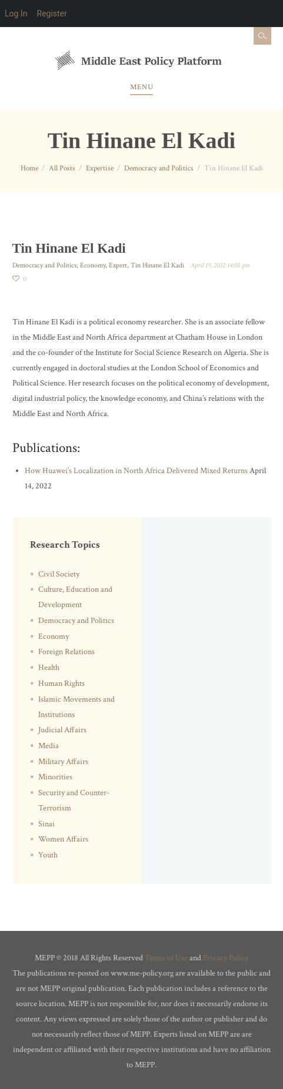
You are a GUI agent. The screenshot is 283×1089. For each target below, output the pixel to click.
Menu (141, 87)
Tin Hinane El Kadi (157, 265)
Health (48, 667)
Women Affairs (63, 839)
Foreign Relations (66, 651)
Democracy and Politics (159, 168)
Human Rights (61, 683)
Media (48, 745)
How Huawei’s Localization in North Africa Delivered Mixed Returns (136, 470)
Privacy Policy (225, 958)
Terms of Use (166, 958)
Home (29, 168)
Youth (48, 855)
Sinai (46, 824)
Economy (92, 265)
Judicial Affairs (62, 730)
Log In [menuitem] (16, 13)
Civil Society (58, 574)
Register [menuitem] (51, 13)
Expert (118, 265)
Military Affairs (63, 761)
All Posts (62, 168)
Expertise (100, 168)
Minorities (55, 777)
